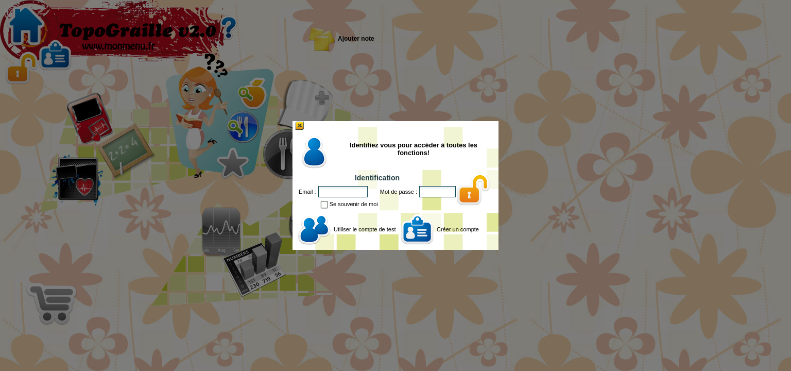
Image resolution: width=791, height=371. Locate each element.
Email (306, 192)
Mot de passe (397, 192)
